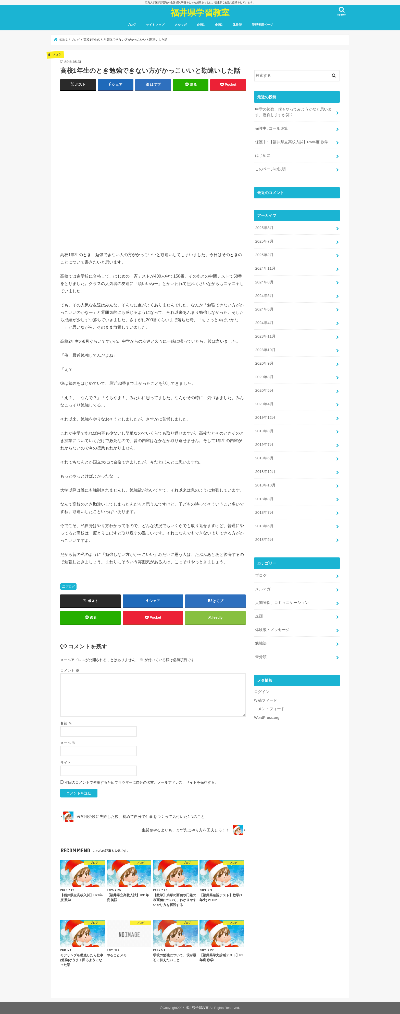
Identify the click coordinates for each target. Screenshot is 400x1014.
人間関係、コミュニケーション (282, 601)
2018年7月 (264, 511)
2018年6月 (264, 525)
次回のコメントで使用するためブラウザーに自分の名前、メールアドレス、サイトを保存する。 (141, 782)
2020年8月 (264, 376)
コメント (69, 671)
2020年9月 (264, 363)
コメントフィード (269, 707)
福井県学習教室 (200, 12)
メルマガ (180, 25)
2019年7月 (264, 444)
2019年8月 (264, 430)
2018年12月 (265, 471)
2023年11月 (265, 335)
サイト (65, 763)
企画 (259, 615)
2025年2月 (264, 255)
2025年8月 (264, 227)
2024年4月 (264, 322)
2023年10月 (265, 349)
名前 (66, 723)
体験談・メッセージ (272, 628)
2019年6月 (264, 457)
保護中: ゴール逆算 (271, 128)
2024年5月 (264, 309)
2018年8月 (264, 498)
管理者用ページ (262, 25)
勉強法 (261, 642)
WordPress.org (266, 716)
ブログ (131, 25)
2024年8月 (264, 282)
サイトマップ (155, 25)
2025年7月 (264, 241)
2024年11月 (265, 268)
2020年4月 (264, 403)
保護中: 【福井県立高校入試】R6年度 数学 (291, 142)
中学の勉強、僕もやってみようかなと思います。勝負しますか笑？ (293, 112)
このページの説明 (270, 169)
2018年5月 (264, 538)
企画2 (219, 25)
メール (68, 743)
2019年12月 (265, 417)
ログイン (261, 690)
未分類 (261, 655)
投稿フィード (265, 699)
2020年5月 (264, 390)
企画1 (201, 25)
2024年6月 (264, 295)
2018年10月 (265, 484)
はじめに (262, 155)
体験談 (237, 25)
